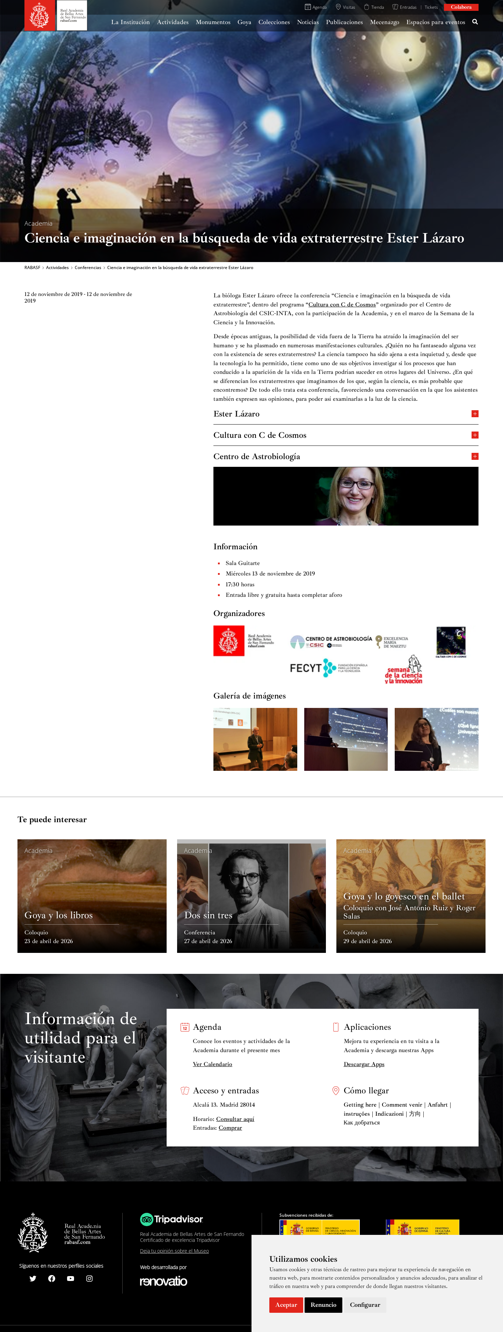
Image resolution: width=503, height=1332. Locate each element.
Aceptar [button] (286, 1305)
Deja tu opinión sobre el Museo (174, 1250)
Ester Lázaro (346, 413)
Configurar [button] (365, 1305)
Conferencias (88, 268)
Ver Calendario (212, 1064)
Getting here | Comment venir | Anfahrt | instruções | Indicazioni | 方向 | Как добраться (397, 1113)
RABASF (32, 268)
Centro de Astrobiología (346, 456)
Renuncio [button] (323, 1305)
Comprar (230, 1127)
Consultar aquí (235, 1119)
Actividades (57, 268)
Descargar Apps (364, 1064)
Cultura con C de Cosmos (342, 304)
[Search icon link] (475, 23)
